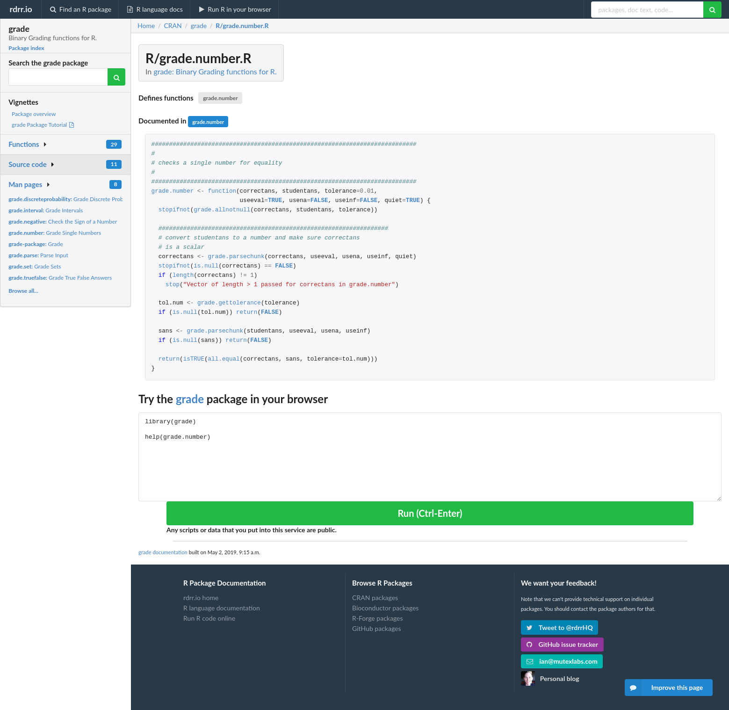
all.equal (224, 359)
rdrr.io (20, 9)
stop (173, 285)
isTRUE (193, 359)
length (183, 276)
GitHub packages (376, 628)
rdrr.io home (200, 597)
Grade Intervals (45, 210)
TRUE (275, 201)
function (222, 192)
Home (146, 25)
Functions (23, 144)
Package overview (34, 113)
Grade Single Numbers (54, 232)
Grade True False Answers (60, 277)
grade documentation (163, 552)
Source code (27, 164)
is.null (206, 266)
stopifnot (174, 210)
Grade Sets (34, 266)
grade (190, 399)
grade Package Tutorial (43, 124)
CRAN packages (375, 597)
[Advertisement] (651, 184)
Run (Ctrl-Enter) (429, 513)
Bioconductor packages (385, 608)
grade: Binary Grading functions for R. (214, 71)
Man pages (25, 184)
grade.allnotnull (222, 210)
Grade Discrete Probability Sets (79, 199)
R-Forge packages (377, 618)
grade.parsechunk (236, 257)
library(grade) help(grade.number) (430, 457)
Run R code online (209, 618)
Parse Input (38, 255)
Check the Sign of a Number (62, 221)
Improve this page (664, 687)
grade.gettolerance (229, 303)
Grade (35, 243)
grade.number (220, 97)
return (246, 313)
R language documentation (221, 608)
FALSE (319, 201)
